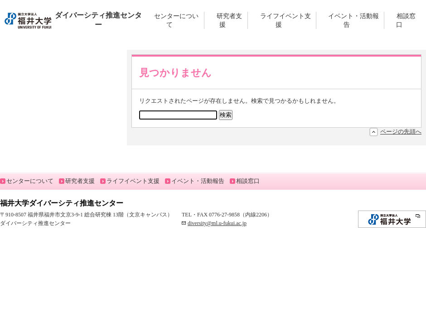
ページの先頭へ (400, 132)
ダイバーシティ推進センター (73, 20)
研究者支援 (229, 20)
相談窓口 (406, 20)
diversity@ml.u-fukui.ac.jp (217, 223)
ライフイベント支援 (285, 20)
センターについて (176, 20)
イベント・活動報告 (353, 20)
